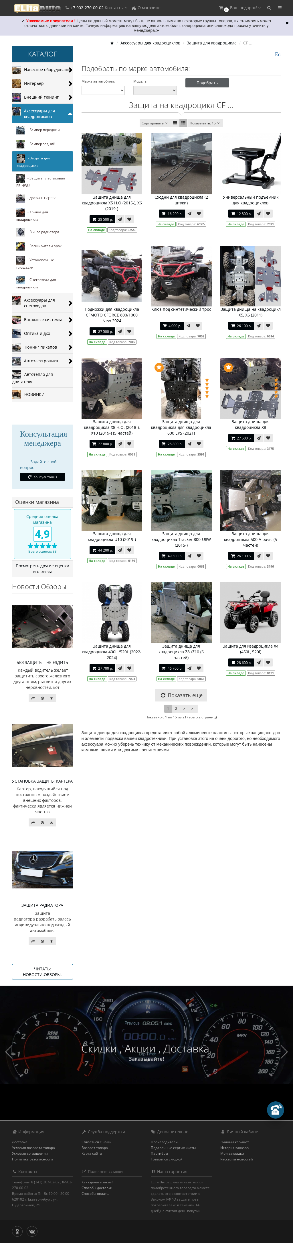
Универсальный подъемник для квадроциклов (250, 200)
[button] (239, 8)
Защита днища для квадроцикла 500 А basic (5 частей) (250, 539)
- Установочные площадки (35, 263)
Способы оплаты (95, 1193)
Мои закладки (232, 1153)
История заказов (234, 1147)
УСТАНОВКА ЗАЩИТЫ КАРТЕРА (42, 781)
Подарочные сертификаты (173, 1147)
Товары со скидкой (167, 1159)
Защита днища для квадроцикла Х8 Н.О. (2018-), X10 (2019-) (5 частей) (112, 427)
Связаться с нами (97, 1142)
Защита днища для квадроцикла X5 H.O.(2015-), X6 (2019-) (112, 202)
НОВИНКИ (28, 394)
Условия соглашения (30, 1153)
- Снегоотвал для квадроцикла (36, 283)
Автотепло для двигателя (32, 377)
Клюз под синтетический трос (181, 309)
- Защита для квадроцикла (33, 161)
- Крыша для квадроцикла (32, 215)
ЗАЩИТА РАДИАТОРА (42, 905)
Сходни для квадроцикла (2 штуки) (181, 200)
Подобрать (207, 82)
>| (193, 708)
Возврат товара (95, 1147)
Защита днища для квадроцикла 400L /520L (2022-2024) (112, 651)
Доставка (19, 1142)
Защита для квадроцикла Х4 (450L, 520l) (250, 648)
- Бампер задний (36, 144)
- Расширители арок (39, 246)
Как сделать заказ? (97, 1182)
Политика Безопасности (32, 1159)
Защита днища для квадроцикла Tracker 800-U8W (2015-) (181, 539)
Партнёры (159, 1153)
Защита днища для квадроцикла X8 (251, 424)
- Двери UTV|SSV (36, 198)
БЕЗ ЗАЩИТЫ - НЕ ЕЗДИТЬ (42, 662)
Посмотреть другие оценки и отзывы (42, 568)
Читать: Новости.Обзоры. (42, 971)
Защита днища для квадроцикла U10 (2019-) (112, 536)
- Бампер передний (38, 130)
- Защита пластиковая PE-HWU (40, 181)
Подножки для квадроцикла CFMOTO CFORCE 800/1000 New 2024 (112, 314)
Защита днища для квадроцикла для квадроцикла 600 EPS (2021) (181, 427)
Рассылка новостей (236, 1159)
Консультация (42, 476)
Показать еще (181, 695)
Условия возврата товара (33, 1147)
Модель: (140, 81)
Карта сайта (92, 1153)
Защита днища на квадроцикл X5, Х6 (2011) (251, 312)
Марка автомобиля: (98, 81)
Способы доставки (97, 1187)
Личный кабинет (234, 1142)
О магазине (146, 7)
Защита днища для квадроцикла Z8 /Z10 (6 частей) (181, 651)
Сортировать (155, 123)
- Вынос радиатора (37, 232)
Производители (164, 1142)
